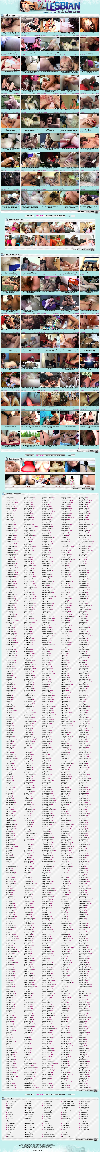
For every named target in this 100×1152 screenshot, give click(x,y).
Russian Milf (82, 528)
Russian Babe (82, 506)
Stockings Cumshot (84, 719)
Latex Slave (45, 909)
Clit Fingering (27, 723)
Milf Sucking (64, 708)
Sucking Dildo (83, 760)
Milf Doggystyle (65, 668)
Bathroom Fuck (10, 826)
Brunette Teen (27, 618)
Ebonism (27, 1131)
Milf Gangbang (65, 677)
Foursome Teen (46, 541)
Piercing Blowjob (65, 901)
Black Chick (9, 1010)
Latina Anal (45, 912)
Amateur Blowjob (10, 530)
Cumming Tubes (48, 1125)
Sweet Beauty (82, 765)
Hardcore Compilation (48, 693)
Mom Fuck (64, 734)
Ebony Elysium (29, 1134)
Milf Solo (63, 699)
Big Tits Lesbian (10, 977)
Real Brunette (64, 1013)
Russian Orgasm (83, 530)
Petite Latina (64, 896)
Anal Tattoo (9, 708)
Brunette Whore (28, 622)
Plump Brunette (65, 905)
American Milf (9, 660)
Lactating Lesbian (47, 896)
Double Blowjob (28, 927)
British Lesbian (28, 554)
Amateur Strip (9, 611)
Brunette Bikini (28, 574)
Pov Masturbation (65, 953)
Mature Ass (64, 565)
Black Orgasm (9, 1026)
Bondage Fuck (27, 532)
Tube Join (27, 233)
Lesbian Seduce (46, 1072)
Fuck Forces (42, 246)
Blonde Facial (9, 1080)
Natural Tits (64, 784)
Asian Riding (9, 774)
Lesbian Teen (64, 515)
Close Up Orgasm (28, 739)
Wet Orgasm (82, 995)
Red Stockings (64, 1030)
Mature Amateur (65, 561)
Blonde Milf (27, 502)
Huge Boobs (45, 758)
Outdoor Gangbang (66, 842)
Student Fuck (82, 739)
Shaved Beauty (83, 574)
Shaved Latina (83, 585)
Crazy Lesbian (27, 804)
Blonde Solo (27, 515)
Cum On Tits (27, 824)
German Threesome (47, 581)
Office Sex (63, 806)
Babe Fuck (8, 809)
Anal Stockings (9, 705)
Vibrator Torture (83, 958)
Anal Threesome (10, 710)
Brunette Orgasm (28, 603)
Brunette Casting (28, 578)
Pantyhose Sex (64, 868)
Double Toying (28, 936)
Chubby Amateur (28, 692)
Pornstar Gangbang (66, 929)
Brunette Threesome (29, 620)
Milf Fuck (63, 675)
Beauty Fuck (9, 877)
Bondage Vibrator (28, 535)
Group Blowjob (46, 640)
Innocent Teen (46, 789)
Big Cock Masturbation (12, 944)
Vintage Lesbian (83, 967)
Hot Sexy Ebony (48, 1109)
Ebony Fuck (27, 978)
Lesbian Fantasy (46, 995)
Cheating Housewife (29, 681)
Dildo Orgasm (27, 888)
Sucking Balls (82, 749)
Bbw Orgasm (9, 850)
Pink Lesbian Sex (85, 1105)
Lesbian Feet (45, 997)
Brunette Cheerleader (29, 579)
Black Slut (8, 1037)
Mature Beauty (65, 568)
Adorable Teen (9, 510)
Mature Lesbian (65, 613)
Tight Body (82, 912)
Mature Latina (64, 611)
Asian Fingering (10, 745)
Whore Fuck (82, 1008)
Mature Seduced (65, 631)
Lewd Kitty (65, 1131)
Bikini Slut (8, 990)
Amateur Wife (9, 625)
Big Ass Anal (9, 899)
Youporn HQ (72, 473)
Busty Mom (27, 651)
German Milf (45, 578)
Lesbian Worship (65, 530)
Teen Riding (82, 870)
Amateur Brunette (10, 532)
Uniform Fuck (83, 947)
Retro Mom (64, 1078)
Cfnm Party (27, 673)
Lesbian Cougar (46, 986)
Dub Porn (72, 233)
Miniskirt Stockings (66, 725)
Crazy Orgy (27, 806)
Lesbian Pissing (46, 1054)
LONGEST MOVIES (60, 215)
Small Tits (81, 664)
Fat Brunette (27, 1041)
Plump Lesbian (65, 907)
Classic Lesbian (28, 717)
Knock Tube (87, 486)
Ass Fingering (9, 787)
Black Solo (8, 1039)
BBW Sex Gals (47, 1120)
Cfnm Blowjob (28, 671)
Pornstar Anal (64, 920)
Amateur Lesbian (10, 578)
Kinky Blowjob (46, 876)
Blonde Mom (27, 504)
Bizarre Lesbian (10, 993)
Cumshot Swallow (28, 835)
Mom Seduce (64, 739)
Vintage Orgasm (83, 977)
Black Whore (9, 1050)
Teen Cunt (82, 809)
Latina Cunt (45, 921)
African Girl (9, 515)
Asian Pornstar (9, 769)
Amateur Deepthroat (11, 550)
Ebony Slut (27, 997)
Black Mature (9, 1019)
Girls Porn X (84, 1120)
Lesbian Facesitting (47, 993)
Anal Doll (8, 675)
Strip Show (82, 736)
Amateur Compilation (11, 541)
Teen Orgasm (82, 855)
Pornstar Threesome (66, 947)
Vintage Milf (82, 973)
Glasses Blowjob (46, 609)
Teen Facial (82, 822)
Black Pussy (9, 1034)
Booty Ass (26, 537)
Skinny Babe (82, 618)
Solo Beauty (82, 688)
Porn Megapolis (85, 1107)
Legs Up (44, 960)
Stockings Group (83, 723)
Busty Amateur (28, 629)
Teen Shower (82, 872)
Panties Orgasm (65, 859)
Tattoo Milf (82, 773)
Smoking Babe (83, 666)
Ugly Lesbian (82, 938)
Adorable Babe (9, 499)
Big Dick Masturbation (11, 956)
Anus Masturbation (10, 716)
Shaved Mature (83, 589)
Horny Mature (46, 741)
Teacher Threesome (84, 780)
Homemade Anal (46, 708)
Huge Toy (44, 778)
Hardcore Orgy (46, 701)
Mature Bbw (64, 567)
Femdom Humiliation (29, 1067)
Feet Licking (27, 1059)
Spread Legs (82, 712)
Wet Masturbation (83, 993)
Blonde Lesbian (28, 499)
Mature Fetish (64, 592)
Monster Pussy (64, 754)
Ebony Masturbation (29, 986)
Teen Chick (82, 802)
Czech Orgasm (28, 876)
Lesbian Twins (64, 522)
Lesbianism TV (66, 1118)
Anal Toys (8, 712)
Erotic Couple (27, 1008)
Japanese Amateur (47, 828)
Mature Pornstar (65, 625)
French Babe (45, 546)
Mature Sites (84, 1103)
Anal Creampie (9, 671)
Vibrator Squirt (83, 956)
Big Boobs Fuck (10, 927)
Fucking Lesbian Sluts (49, 1136)
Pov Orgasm (64, 956)
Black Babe (9, 1001)
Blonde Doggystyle (11, 1076)
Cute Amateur (27, 839)
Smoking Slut (82, 684)
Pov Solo (63, 958)
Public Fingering (65, 980)
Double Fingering (28, 931)
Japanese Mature (46, 852)
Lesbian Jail (45, 1017)
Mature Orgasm (65, 622)
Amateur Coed (9, 539)
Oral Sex (63, 822)
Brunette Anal (27, 563)
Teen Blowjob (82, 796)
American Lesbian (10, 657)
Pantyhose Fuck (65, 864)
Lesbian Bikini (46, 973)
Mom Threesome (65, 745)
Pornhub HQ (27, 246)
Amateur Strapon (10, 609)
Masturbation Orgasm (66, 559)
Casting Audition (28, 660)
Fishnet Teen (45, 522)
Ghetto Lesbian (46, 583)
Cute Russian (27, 855)
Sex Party (81, 559)
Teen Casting (82, 798)
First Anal (45, 500)
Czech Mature (27, 870)
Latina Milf (45, 934)
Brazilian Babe (28, 545)
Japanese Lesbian (46, 846)
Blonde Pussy (27, 511)
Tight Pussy (82, 916)
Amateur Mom (9, 581)
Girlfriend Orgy (46, 591)
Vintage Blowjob (83, 964)
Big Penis (8, 966)
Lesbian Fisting (46, 1002)
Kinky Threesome (47, 887)
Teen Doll (81, 819)
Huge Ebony (45, 765)
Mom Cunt (63, 730)
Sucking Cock (82, 756)
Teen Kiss (81, 848)
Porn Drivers (57, 246)
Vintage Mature (83, 971)
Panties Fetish (64, 855)
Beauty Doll (9, 876)
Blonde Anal (9, 1054)
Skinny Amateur (83, 613)
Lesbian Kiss (45, 1019)
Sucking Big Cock (84, 750)
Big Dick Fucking (10, 955)
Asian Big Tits (9, 728)
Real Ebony (64, 1021)
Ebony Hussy (47, 1103)
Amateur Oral (9, 585)
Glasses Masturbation (47, 613)
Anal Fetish (9, 681)
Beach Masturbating (11, 866)
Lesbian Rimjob (46, 1067)
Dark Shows (28, 1129)
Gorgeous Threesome (47, 624)
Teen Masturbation (84, 852)
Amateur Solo (9, 605)
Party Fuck (63, 870)
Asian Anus (9, 723)
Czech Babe (27, 861)
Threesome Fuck (83, 901)
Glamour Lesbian (46, 602)
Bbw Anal (8, 831)
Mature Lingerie (65, 614)
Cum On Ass (27, 819)
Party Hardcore (65, 874)
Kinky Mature (46, 883)
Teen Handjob (82, 842)
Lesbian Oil (45, 1043)
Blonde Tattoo (27, 519)
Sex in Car (82, 563)
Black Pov (8, 1032)
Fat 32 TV (46, 1131)
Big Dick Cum (9, 953)
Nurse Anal (64, 787)
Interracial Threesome (48, 822)
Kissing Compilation (47, 888)
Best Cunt (8, 892)
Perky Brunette (65, 881)
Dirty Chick (27, 903)
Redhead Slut (64, 1054)
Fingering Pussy (46, 499)
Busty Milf (27, 649)
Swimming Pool (83, 767)
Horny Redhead (46, 750)
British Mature (28, 556)
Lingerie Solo (64, 543)
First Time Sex (46, 513)
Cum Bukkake (27, 811)
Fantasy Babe (27, 1030)
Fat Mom (26, 1052)
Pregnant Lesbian (65, 962)
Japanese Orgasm (46, 855)
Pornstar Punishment (66, 938)
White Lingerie (83, 1002)
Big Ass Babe (9, 903)
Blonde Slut (27, 513)
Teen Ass (81, 784)
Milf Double (64, 670)
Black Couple (9, 1012)
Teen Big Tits (82, 793)
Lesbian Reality (46, 1065)
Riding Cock (64, 1083)
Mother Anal (64, 758)
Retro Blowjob (64, 1067)
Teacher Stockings (84, 778)
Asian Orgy (9, 767)
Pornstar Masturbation (66, 931)
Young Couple (83, 1069)
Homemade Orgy (46, 717)
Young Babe (82, 1056)
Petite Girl (63, 894)
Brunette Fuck (27, 592)
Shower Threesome (84, 609)
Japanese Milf (46, 853)
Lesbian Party (45, 1052)
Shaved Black (82, 576)
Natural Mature (65, 778)
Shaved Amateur (83, 567)
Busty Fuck (27, 644)
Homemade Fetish (47, 710)
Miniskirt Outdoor (65, 723)
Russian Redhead (83, 532)
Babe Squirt (9, 813)
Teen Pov (81, 866)
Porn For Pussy (84, 1122)
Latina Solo (45, 945)
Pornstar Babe (64, 921)
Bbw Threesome (10, 857)
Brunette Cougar (28, 583)
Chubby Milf (27, 705)
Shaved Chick (82, 581)
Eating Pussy (27, 958)
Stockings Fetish (83, 721)
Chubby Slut (27, 708)
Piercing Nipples (65, 903)
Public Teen (64, 986)
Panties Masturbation (66, 857)
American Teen (9, 664)
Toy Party (81, 933)
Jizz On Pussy (46, 868)
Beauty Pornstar (10, 883)
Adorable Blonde (10, 500)
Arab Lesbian (9, 717)
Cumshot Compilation (29, 833)
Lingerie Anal (64, 541)
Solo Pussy (82, 697)
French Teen (45, 552)
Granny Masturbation (47, 633)
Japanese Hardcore (47, 842)
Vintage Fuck (82, 966)
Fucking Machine (46, 556)
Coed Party (27, 756)
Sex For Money (83, 556)
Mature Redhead (65, 627)
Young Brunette (83, 1063)
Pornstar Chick (65, 925)
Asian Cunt (8, 738)
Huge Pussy (45, 773)
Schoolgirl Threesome (85, 543)
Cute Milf (26, 853)
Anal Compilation (10, 668)
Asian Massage (9, 756)
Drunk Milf (27, 947)
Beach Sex (8, 868)
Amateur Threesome (11, 620)
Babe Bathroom (10, 802)
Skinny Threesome (84, 649)
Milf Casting (64, 664)
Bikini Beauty (9, 984)
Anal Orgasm (9, 693)
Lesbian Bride (46, 977)
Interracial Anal (46, 791)
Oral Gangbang (65, 820)
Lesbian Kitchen (46, 1021)
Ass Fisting (8, 789)
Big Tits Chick (9, 971)
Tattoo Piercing (83, 774)
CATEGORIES (29, 215)
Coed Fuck (27, 752)
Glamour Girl (45, 600)
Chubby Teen (27, 710)
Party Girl (63, 872)
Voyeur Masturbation (84, 986)
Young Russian (83, 1080)
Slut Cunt (81, 660)
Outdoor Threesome (66, 852)
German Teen (45, 579)
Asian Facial (9, 741)
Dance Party (27, 879)
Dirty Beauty (27, 898)
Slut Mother (82, 662)
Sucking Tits (82, 763)
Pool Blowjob (64, 909)
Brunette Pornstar (28, 605)
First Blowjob (45, 502)
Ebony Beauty (27, 967)
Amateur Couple (10, 545)
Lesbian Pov (45, 1059)
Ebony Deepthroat (28, 975)
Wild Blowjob (82, 1028)
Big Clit (8, 929)
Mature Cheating (65, 579)
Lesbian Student (65, 508)
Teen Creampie (83, 806)
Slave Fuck (82, 651)
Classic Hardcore (28, 716)
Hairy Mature (45, 675)
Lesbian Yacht (64, 532)
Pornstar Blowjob (65, 923)
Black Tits (8, 1047)
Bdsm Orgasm (9, 863)
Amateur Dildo (9, 552)
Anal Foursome (10, 684)
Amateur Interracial (11, 574)
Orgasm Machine (65, 826)
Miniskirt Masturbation (67, 721)
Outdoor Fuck (64, 841)
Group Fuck (45, 642)
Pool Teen (63, 918)
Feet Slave (26, 1061)
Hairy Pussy (45, 679)
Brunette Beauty (28, 570)
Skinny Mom (82, 640)
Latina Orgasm (46, 938)
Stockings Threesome (84, 727)
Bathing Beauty (10, 820)
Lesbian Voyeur (65, 526)
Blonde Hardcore (28, 497)
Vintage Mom (82, 975)
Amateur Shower (10, 602)
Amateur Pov (9, 592)
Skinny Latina (82, 631)
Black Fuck (8, 1015)
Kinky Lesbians (46, 881)
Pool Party (63, 912)
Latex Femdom (46, 901)
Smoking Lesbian (83, 679)
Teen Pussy (82, 868)
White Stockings (83, 1004)
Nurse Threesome (65, 791)
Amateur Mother (10, 583)
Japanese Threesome (47, 861)
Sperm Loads (82, 710)
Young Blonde (83, 1061)
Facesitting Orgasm (29, 1023)
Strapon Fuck (82, 730)
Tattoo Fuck (82, 769)
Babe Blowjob (9, 804)
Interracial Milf (46, 811)
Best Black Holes (29, 1123)
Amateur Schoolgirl (11, 600)
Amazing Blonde (10, 635)
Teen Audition (83, 785)
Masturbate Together (66, 557)
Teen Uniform (82, 894)
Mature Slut (64, 633)
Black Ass (8, 999)
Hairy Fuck (45, 664)
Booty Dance (27, 539)
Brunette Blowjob (28, 576)
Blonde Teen (27, 521)
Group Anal (45, 638)
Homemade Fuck (46, 712)
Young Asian (82, 1054)
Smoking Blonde (83, 670)
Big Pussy (8, 967)
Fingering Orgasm (47, 497)
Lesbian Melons (46, 1030)
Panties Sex (64, 861)
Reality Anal (64, 1024)
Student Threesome (84, 745)
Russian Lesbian (83, 522)
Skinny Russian (83, 644)
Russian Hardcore (83, 521)
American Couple (10, 655)
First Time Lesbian (47, 511)
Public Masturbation (66, 982)
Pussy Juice (64, 995)
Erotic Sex (26, 1012)
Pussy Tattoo (64, 1006)
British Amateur (28, 550)
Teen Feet (81, 826)
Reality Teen (64, 1028)
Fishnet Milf (45, 519)
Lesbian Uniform (65, 524)
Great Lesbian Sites (67, 1110)
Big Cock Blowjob (10, 936)
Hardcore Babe (46, 690)
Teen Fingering (83, 830)
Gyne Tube (72, 486)
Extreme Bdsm (28, 1019)
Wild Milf (81, 1035)
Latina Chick (45, 920)
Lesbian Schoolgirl (47, 1069)
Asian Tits (8, 784)
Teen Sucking (82, 885)
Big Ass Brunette (10, 909)
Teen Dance (82, 811)
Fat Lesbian (27, 1047)
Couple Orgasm (28, 791)
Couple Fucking (28, 787)
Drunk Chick (27, 944)
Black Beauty (9, 1004)
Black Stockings (10, 1041)
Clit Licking (27, 725)
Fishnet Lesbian (46, 517)
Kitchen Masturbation (48, 890)
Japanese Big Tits (46, 835)
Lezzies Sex (65, 1133)
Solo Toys (81, 703)
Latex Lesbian (46, 903)
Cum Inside (27, 817)
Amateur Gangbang (11, 567)
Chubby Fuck (27, 697)
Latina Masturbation (47, 933)
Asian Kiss (8, 752)
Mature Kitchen (65, 609)
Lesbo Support (66, 1127)
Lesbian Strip (64, 506)
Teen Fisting (82, 833)
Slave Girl (81, 653)
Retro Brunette (64, 1069)
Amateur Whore (10, 624)
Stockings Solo (83, 725)
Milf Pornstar (64, 692)
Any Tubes (42, 486)
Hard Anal (45, 684)
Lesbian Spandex (46, 1087)
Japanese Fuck (46, 841)
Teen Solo (81, 876)
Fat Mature (27, 1048)
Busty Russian (27, 655)
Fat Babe (26, 1037)
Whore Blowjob (83, 1006)
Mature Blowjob (65, 576)
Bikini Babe (9, 982)
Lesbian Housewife (47, 1013)
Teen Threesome (83, 888)
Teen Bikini (82, 795)
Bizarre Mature (9, 995)
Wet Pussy (82, 999)
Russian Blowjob (83, 511)
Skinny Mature (83, 636)
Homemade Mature (47, 716)
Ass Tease (8, 795)
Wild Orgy (82, 1039)
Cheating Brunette (28, 677)
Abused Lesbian (10, 497)
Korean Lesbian (46, 894)
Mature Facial (64, 589)
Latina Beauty (46, 916)
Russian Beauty (83, 508)
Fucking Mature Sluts (67, 1101)
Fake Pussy (27, 1028)
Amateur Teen (9, 618)
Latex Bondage (46, 899)
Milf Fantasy (64, 671)
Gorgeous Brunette (47, 618)
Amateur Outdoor (10, 591)
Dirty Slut (26, 914)
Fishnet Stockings (47, 521)
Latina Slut (45, 944)
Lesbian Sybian (65, 510)
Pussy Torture (64, 1010)
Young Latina (82, 1074)
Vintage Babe (82, 962)
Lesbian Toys (64, 521)
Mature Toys (64, 649)
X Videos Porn (84, 1123)
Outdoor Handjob (65, 844)
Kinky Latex (45, 879)
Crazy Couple (27, 798)
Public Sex (63, 984)
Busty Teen (27, 657)
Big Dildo (8, 958)
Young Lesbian (83, 1076)
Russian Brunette (83, 513)
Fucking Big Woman (49, 1134)
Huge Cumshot (46, 762)
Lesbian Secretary (47, 1070)
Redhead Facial (65, 1041)
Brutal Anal (27, 624)
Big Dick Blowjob (10, 949)
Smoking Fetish (83, 675)
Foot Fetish (45, 532)
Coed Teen (26, 758)
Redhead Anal (64, 1032)
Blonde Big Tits (10, 1063)
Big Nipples (9, 964)
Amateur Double (10, 557)
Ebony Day (28, 1133)
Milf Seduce (64, 697)
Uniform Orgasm (83, 951)
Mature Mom (64, 618)
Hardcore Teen (46, 705)
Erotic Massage (28, 1010)
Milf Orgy (63, 688)
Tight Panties (82, 914)
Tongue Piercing (83, 927)
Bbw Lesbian (9, 842)
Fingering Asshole (28, 1085)
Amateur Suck (9, 613)
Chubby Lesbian (28, 701)
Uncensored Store (12, 473)
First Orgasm (45, 506)
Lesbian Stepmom (65, 500)
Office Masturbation (66, 802)
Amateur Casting (10, 534)
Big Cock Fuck (9, 942)
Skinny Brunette (83, 627)
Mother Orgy (64, 767)
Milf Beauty (64, 659)
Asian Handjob (9, 749)
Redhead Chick (65, 1039)
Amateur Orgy (9, 589)
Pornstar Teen (64, 945)
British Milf (27, 557)
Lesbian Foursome (47, 1006)
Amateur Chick (9, 537)
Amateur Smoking (10, 603)
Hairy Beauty (45, 657)
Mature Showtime (85, 1101)
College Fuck (27, 762)
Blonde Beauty (9, 1061)
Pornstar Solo (64, 944)
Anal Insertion (9, 690)
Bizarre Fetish (9, 991)
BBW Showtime (48, 1122)
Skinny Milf (82, 638)
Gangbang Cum (46, 561)
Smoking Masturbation (85, 681)
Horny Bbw (45, 725)
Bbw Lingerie (9, 844)
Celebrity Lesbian (28, 668)
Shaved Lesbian (83, 587)
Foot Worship (45, 534)
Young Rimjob (83, 1078)
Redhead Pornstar (65, 1052)
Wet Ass (81, 988)
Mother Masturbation (66, 763)
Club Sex (26, 749)
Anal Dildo (8, 673)
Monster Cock (64, 749)
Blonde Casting (10, 1069)
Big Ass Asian (9, 901)
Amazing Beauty (10, 633)
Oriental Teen (64, 833)
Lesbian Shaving (46, 1074)
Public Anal (64, 978)
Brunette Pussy (28, 609)
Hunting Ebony (48, 1112)
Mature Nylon (64, 620)
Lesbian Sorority (46, 1085)
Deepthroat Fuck (28, 885)
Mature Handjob (65, 602)
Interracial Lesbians (47, 809)
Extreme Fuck (27, 1021)
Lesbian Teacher (65, 513)
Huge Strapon (45, 774)
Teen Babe (82, 787)
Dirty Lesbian (27, 907)
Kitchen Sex (45, 892)
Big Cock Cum (9, 940)
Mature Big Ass (65, 570)
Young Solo (82, 1083)
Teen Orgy (82, 857)
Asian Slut (8, 776)
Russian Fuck (82, 519)
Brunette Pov (27, 607)
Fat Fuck (26, 1045)
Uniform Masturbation (85, 949)
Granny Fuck (45, 627)
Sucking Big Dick (83, 752)
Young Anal (82, 1052)
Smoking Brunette (84, 671)
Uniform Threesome (84, 953)
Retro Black (64, 1063)
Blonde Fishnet (9, 1081)
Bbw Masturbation (10, 846)
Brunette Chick (28, 581)
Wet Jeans (81, 991)
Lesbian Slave (46, 1080)
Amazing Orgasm (10, 646)
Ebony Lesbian (28, 984)
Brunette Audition (28, 565)
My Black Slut (47, 1114)
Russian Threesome (84, 535)
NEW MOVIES (49, 215)
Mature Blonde (65, 574)
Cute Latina (27, 850)
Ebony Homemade (29, 980)
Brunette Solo (27, 613)
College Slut (27, 771)
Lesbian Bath (45, 967)
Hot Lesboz (65, 1114)
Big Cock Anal (9, 934)
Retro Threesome (65, 1081)
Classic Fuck (27, 714)
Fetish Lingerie (28, 1081)
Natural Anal (64, 773)
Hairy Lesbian (46, 671)
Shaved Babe (82, 572)
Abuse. (51, 1147)
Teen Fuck (82, 835)
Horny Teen (45, 752)
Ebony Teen (27, 1001)
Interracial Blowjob (47, 796)
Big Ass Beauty (10, 905)
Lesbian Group (46, 1010)
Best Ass (8, 888)
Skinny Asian (82, 616)
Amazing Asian (10, 629)
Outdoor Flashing (65, 839)
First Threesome (46, 508)
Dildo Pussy (27, 890)
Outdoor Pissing (65, 850)
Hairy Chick (45, 662)
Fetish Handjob (28, 1080)
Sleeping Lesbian (83, 657)
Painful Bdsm (64, 853)
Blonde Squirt (27, 517)
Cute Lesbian (27, 852)
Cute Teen (26, 857)
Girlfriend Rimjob (47, 592)
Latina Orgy (45, 940)
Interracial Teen (46, 820)
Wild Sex (81, 1043)
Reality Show (64, 1026)
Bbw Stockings (9, 853)
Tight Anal (82, 907)
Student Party (82, 741)
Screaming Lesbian (84, 545)
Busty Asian (27, 633)
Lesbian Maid (45, 1024)
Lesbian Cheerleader (47, 978)
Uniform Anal (82, 940)
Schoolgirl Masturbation (85, 541)
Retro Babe (64, 1061)
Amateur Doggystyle (11, 554)
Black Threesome (10, 1045)
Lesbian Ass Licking (47, 964)
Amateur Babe (9, 524)
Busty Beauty (27, 636)
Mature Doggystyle (66, 587)
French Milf (45, 550)
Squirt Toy (82, 716)
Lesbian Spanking (65, 497)
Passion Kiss (64, 876)
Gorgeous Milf (46, 622)
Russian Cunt (82, 517)
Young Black (82, 1059)
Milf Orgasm (64, 686)
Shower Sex (82, 607)
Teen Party (82, 863)
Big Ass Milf (9, 918)
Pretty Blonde (64, 966)
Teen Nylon (82, 853)
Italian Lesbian (46, 824)
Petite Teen (64, 899)
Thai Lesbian (82, 896)
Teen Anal (81, 782)
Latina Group (45, 927)
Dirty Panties (27, 912)
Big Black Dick (10, 925)
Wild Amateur (82, 1019)
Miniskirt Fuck (65, 719)
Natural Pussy (64, 780)
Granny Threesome (47, 636)
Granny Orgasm (46, 635)
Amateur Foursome (11, 563)
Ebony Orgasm (28, 993)
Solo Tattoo (82, 699)
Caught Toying (28, 666)
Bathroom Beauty (10, 824)
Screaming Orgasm (84, 546)
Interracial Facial (46, 804)
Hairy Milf (45, 677)
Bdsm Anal (8, 859)
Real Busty (64, 1015)
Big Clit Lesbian (10, 933)
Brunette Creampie (29, 585)
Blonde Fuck (9, 1083)
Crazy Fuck (27, 802)
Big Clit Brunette (10, 931)
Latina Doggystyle (47, 923)
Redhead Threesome (66, 1058)
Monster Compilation (66, 750)
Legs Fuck (45, 958)
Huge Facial (45, 767)
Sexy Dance (82, 565)
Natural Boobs (64, 774)
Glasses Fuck (45, 611)
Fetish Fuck (27, 1078)
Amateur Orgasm (10, 587)
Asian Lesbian (9, 754)
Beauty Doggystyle (10, 874)
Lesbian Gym (45, 1012)
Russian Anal (82, 504)
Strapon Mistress (83, 732)
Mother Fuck (64, 762)
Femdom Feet (27, 1065)
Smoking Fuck (83, 677)
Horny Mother (46, 747)
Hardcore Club (46, 692)
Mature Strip (64, 640)
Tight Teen (82, 918)
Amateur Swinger (10, 614)
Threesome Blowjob (84, 898)
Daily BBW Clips (48, 1127)
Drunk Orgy (27, 949)
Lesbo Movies (65, 1125)
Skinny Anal (82, 614)
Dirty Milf (26, 909)
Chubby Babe (27, 693)
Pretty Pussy (64, 975)
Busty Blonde (27, 638)
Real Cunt (63, 1019)
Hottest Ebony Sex (48, 1110)
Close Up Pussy (28, 741)
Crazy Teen (27, 807)
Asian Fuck (8, 747)
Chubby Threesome (29, 712)
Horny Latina (45, 739)
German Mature (46, 576)
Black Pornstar (9, 1030)
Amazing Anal (9, 627)
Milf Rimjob (64, 695)
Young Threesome (84, 1087)
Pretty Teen (64, 977)
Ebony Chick (27, 973)
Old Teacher (64, 813)
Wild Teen (82, 1047)
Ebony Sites (47, 1107)
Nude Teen (63, 785)
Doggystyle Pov (28, 923)
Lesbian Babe (45, 966)
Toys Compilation (83, 934)
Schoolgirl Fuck (83, 539)
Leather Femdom (46, 953)
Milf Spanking (64, 701)
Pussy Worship (64, 1012)
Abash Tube (87, 473)
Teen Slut (81, 874)
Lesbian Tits (64, 519)
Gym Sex (44, 648)
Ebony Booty (27, 971)
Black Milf (8, 1021)
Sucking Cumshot (83, 758)
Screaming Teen (83, 548)
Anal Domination (10, 677)
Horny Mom (45, 745)
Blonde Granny (9, 1087)
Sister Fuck (82, 611)
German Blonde (46, 568)
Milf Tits (63, 714)
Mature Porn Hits (66, 1136)
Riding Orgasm (83, 499)
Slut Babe (81, 659)
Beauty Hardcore (10, 879)
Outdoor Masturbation (66, 846)
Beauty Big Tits (10, 872)
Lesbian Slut (45, 1081)
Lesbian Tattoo (64, 511)
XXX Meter (84, 1118)
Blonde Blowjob (10, 1067)
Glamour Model (46, 605)
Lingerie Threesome (66, 546)
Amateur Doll (9, 556)
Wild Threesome (83, 1048)
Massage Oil (64, 552)
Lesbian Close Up (47, 980)
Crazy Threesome (28, 809)
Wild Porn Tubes (42, 473)
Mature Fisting (64, 594)
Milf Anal (63, 655)
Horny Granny (46, 738)
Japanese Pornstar (47, 857)
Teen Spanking (83, 877)
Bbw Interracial (10, 839)
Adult (12, 486)
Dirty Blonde (27, 899)
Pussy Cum (64, 988)
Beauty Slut (9, 885)
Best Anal (8, 887)
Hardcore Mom (46, 697)
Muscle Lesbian (65, 771)
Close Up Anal (28, 732)
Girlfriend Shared (46, 594)
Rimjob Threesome (84, 500)
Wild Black (82, 1026)
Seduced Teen (82, 552)
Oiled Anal (63, 807)
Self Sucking (82, 554)
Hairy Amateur (46, 649)
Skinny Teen (82, 648)
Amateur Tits (9, 622)
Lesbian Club (45, 982)
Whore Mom (82, 1012)
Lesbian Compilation (47, 984)
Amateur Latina (10, 576)
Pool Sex (63, 914)
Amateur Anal (9, 521)
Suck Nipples (82, 747)
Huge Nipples (45, 771)
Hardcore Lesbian (47, 695)
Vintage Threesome (84, 984)
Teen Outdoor (82, 859)
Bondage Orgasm (28, 534)
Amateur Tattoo (10, 616)
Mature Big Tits (65, 572)
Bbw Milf (8, 848)
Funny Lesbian (46, 557)
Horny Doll (45, 734)
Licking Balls (64, 539)
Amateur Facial (10, 559)
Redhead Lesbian (65, 1045)
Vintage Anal (82, 960)
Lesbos (64, 1129)
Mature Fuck (64, 596)
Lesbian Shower (46, 1076)
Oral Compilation (65, 815)
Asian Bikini (9, 730)
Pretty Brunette (65, 967)
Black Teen (8, 1043)
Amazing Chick (10, 638)
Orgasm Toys (64, 828)
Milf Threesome (65, 712)
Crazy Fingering (28, 800)
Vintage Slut (82, 980)
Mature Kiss (64, 607)
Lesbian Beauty (46, 971)
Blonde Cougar (9, 1074)
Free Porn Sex (84, 1125)
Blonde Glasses (10, 1085)
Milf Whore (64, 717)
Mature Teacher (65, 646)
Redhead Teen (64, 1056)
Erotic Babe (27, 1006)
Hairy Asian (45, 653)
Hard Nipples (45, 688)
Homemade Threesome (48, 721)
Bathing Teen (9, 822)
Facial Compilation (29, 1024)
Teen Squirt (82, 879)
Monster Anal (64, 747)
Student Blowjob (83, 738)
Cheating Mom (28, 684)
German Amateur (46, 563)
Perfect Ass (64, 877)
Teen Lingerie (82, 850)
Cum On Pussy (28, 822)
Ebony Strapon (28, 999)
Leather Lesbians (46, 955)
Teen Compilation (83, 804)
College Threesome (29, 774)
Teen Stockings (83, 881)
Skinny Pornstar (83, 642)
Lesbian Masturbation (48, 1028)
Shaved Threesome (84, 602)
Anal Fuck (8, 686)
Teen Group (82, 841)
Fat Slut (26, 1054)
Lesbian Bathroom (47, 969)
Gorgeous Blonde (46, 616)
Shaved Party (82, 592)
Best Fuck (8, 894)
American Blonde (10, 651)
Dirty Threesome (28, 918)
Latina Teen (45, 949)
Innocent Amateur (47, 780)
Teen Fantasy (82, 824)
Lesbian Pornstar (46, 1058)
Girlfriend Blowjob (47, 589)
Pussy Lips (63, 999)
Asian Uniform (9, 785)
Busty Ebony (27, 642)
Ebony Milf (27, 990)
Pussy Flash (64, 991)
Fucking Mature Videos (68, 1103)
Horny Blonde (46, 727)
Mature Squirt (64, 636)
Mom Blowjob (64, 728)
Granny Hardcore (46, 629)
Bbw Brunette (9, 835)
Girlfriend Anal (46, 587)
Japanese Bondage (47, 839)
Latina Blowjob (46, 918)
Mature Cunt (64, 583)
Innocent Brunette (47, 784)
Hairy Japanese (46, 668)
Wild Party (82, 1041)
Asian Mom (9, 763)
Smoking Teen (83, 686)
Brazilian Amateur (28, 543)
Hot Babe (44, 754)
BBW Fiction (47, 1118)
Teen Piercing (82, 864)
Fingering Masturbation (30, 1087)
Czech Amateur (28, 859)
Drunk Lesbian (28, 945)
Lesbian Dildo (46, 988)
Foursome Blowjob (47, 537)
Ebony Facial (27, 977)
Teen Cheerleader (83, 800)
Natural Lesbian (65, 776)
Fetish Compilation (29, 1076)
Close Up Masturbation (30, 738)
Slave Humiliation (84, 655)
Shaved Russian (83, 596)
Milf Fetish (64, 673)
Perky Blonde (64, 879)
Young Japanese (83, 1072)
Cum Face (26, 815)
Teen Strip (82, 883)
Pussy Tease (64, 1008)
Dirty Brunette (27, 901)
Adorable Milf (9, 506)
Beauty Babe (9, 870)
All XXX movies (12, 233)
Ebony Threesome (28, 1002)
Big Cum (8, 945)
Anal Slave (8, 703)
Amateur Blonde (10, 528)
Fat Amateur (27, 1034)
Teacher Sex (82, 776)
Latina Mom (45, 936)
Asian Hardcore (10, 750)
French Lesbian (46, 548)
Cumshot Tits (27, 837)
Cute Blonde (27, 842)
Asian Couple (9, 736)
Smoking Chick (83, 673)
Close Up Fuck (28, 734)
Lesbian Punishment (47, 1061)
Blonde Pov (27, 510)
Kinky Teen (45, 885)
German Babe (45, 567)
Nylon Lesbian (64, 798)
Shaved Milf (82, 591)
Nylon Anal (64, 795)
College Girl (27, 763)
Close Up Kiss (27, 736)
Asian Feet (8, 743)
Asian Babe (9, 725)
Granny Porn (65, 1109)
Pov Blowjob (64, 949)
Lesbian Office (46, 1041)
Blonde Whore (27, 524)
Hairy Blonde (45, 659)
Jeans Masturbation (47, 866)
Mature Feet (64, 591)
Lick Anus (63, 535)
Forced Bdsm (45, 535)
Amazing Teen (9, 648)
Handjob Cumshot (47, 682)
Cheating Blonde (28, 675)
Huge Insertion (46, 769)
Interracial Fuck (46, 806)
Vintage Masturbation (84, 969)
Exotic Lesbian (28, 1015)
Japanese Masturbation (48, 850)
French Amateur (46, 543)
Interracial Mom (46, 813)
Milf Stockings (65, 705)
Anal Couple (9, 670)
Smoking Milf (82, 682)
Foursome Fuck (46, 539)
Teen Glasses (82, 839)
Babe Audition (9, 800)
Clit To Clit (27, 730)
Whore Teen (82, 1015)
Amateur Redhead (10, 594)
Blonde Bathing (10, 1059)
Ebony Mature (27, 988)
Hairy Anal (45, 651)
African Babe (9, 513)
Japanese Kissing (46, 844)
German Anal (45, 565)
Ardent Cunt (42, 233)
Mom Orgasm (64, 738)
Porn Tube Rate (29, 1109)
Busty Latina (27, 646)
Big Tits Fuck (9, 975)
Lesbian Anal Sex (46, 962)
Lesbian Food (45, 1004)
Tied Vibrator (82, 905)
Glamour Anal (46, 598)
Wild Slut (81, 1045)
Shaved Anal (82, 568)
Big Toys (8, 980)
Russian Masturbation (84, 524)
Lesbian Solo (45, 1083)
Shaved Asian (82, 570)
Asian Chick (9, 734)
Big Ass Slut (9, 921)
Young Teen (82, 1085)
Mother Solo (64, 769)
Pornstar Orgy (64, 934)
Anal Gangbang (10, 688)
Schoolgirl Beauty (84, 537)
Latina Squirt (45, 947)
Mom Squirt (64, 743)
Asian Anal (8, 721)
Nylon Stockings (65, 800)
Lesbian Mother (46, 1037)
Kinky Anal (45, 874)
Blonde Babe (9, 1058)
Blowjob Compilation (29, 526)
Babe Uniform (9, 815)
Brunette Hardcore (29, 596)
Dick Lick (26, 887)
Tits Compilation (83, 920)
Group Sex (45, 646)
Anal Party (8, 699)
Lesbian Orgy (45, 1047)
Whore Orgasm (83, 1013)
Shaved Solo (82, 598)
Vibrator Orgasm (83, 955)
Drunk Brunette (28, 942)
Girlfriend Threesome (48, 596)
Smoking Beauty (83, 668)
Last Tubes (12, 246)
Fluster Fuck (87, 233)
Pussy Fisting (64, 990)
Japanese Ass (45, 831)
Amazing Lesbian (10, 642)
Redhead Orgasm (65, 1050)
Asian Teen (8, 782)
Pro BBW (83, 1109)
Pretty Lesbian (64, 973)
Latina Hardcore (46, 929)
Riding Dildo (64, 1087)
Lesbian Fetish (46, 999)
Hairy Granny (45, 666)
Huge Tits (44, 776)
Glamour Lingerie (47, 603)
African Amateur (10, 511)
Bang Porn (57, 233)
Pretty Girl (63, 971)
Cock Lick (26, 750)
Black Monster (9, 1024)
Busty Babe (27, 635)
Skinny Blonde (83, 624)
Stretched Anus (83, 734)
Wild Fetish (82, 1030)
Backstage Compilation (12, 817)
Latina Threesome (47, 951)
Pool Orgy (63, 910)
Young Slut (82, 1081)
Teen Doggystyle (83, 817)
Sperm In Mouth (83, 706)
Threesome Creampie (84, 899)
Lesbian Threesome (66, 517)
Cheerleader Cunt (28, 690)
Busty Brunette (28, 640)
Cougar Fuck (27, 778)
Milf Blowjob (64, 662)
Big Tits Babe (9, 969)
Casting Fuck (27, 662)
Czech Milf (27, 872)
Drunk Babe (27, 938)
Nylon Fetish (64, 796)
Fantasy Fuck (27, 1032)
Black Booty (9, 1008)
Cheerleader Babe (28, 688)
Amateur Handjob (10, 570)
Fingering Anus (28, 1083)
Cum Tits (26, 831)
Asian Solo (8, 778)
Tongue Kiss (82, 925)
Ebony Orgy (27, 995)
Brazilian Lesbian (28, 546)
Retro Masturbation (66, 1074)
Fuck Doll (45, 554)
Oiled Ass (63, 809)
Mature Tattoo (64, 644)
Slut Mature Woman (86, 1110)
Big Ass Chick (9, 910)
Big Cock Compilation (11, 938)
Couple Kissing (28, 789)
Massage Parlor (65, 556)
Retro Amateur (64, 1059)
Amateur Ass (9, 522)
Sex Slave (81, 561)
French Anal (45, 545)
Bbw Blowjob (9, 833)
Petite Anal (64, 887)
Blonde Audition (10, 1056)
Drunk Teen (27, 955)
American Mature (10, 659)
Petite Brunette (65, 892)
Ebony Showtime (48, 1105)
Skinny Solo (82, 646)
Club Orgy (26, 745)
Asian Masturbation (11, 758)
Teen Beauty (82, 791)
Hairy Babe (45, 655)
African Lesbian (10, 517)
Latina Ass (45, 914)
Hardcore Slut (46, 703)
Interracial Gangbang (47, 807)
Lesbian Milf (45, 1032)
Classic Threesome (29, 721)
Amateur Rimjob (10, 598)
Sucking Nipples (83, 762)
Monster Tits (64, 756)
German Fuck (45, 572)
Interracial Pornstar (47, 819)
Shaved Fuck (82, 583)
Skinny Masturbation (84, 635)
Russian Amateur (83, 502)
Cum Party (27, 828)
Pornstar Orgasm (65, 933)
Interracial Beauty (47, 795)
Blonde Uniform (28, 522)
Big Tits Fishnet (10, 973)
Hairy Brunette (46, 660)
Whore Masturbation (84, 1010)
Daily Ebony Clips (30, 1127)
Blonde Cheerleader (11, 1070)
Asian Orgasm (9, 765)
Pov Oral (63, 955)
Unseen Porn (27, 473)
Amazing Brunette (10, 636)
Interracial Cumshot (47, 798)
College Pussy (27, 769)
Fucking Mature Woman (68, 1105)
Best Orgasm (9, 898)
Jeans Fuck (45, 864)
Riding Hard (82, 497)
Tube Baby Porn (29, 1120)
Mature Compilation (66, 581)
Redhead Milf (64, 1048)
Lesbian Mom (46, 1034)
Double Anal (27, 925)
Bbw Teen (8, 855)
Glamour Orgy (46, 607)
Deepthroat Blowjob (29, 883)
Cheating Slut (27, 686)
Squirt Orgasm (83, 714)
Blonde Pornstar (28, 508)
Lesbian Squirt (64, 499)
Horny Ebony (45, 736)
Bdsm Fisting (9, 861)
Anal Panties (9, 697)
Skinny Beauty (83, 620)
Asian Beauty (9, 727)
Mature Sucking (65, 642)
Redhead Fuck (64, 1043)
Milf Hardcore (64, 681)
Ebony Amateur (28, 960)
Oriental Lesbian (65, 831)
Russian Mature (83, 526)
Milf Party (63, 690)
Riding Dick (64, 1085)
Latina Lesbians (46, 931)
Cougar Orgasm (28, 780)
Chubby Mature (28, 703)
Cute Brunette (27, 844)
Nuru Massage (64, 793)
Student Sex (82, 743)
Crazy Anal (27, 796)
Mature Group (64, 600)
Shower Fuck (82, 603)
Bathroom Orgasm (10, 828)
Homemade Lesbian (47, 714)
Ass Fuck (8, 791)
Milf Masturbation (65, 684)
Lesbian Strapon (65, 504)
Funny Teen (45, 559)
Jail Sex (44, 826)
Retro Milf (63, 1076)
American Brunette (10, 653)
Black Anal (8, 997)
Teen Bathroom (83, 789)
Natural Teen (64, 782)
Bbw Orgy (8, 852)
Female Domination (29, 1063)
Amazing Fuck (9, 640)
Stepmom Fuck (83, 717)
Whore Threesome (84, 1017)
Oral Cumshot (64, 819)
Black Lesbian (9, 1017)
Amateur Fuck (9, 565)
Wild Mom (82, 1037)
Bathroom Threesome (11, 830)
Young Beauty (83, 1058)
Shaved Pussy (82, 594)
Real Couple (64, 1017)
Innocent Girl (45, 785)
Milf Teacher (64, 710)
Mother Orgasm (65, 765)
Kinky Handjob (46, 877)
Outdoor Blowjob (65, 837)
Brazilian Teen (27, 548)
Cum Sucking (27, 830)
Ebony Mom (27, 991)
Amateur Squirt (10, 607)
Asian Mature (9, 760)
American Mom (10, 662)
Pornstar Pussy (64, 940)
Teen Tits (81, 890)
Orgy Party (63, 830)
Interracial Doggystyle (48, 802)
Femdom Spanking (29, 1072)
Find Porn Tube (85, 1127)
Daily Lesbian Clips (49, 1129)
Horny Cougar (46, 732)
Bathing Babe (9, 819)
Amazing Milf (9, 644)
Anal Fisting (9, 682)
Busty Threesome (28, 659)
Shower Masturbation (84, 605)
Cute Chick (27, 846)
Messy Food (64, 653)
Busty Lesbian (27, 648)
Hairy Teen (45, 681)
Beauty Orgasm (10, 881)
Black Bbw (8, 1002)
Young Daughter (83, 1070)
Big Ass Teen (9, 923)
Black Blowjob (9, 1006)
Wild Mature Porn (85, 1116)
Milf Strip (63, 706)
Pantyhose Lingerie (66, 866)
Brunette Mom (28, 602)
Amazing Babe (9, 631)
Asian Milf (8, 762)
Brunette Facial (28, 591)
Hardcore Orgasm (47, 699)
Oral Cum (63, 817)
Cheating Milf (27, 682)
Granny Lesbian (46, 631)
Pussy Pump (64, 1002)
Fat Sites (46, 1133)
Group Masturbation (47, 644)
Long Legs (63, 548)
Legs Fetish (45, 956)
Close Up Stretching (29, 743)
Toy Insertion (82, 931)
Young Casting (83, 1065)
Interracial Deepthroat (48, 800)
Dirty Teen (26, 916)
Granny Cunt (45, 625)
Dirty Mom (27, 910)
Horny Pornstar (46, 749)
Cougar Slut (27, 782)
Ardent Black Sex (29, 1122)
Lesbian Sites (65, 1122)
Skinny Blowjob (83, 625)
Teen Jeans (82, 846)
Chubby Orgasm (28, 706)
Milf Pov (63, 693)
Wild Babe (82, 1021)
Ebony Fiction (29, 1136)
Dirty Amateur (27, 894)
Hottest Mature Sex (67, 1116)
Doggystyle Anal (28, 920)
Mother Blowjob (65, 760)
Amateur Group (10, 568)
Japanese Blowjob (47, 837)
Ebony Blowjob (28, 969)
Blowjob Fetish (28, 528)
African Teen (9, 519)
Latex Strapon (46, 910)
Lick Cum (63, 537)
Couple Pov (27, 793)
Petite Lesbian (64, 898)
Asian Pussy (9, 773)
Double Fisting (28, 933)
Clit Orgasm (27, 727)
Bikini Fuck (9, 988)
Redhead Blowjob (65, 1037)
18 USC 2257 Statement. (44, 1147)
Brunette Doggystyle (29, 587)
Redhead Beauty (65, 1035)
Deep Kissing (27, 881)
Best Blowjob (9, 890)
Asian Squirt (9, 780)
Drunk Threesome (28, 956)
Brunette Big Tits (28, 572)
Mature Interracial (65, 605)
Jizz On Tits (45, 870)
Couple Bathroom (28, 785)
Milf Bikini (64, 660)
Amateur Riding (10, 596)
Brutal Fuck (27, 627)
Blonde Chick (9, 1072)
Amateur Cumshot (10, 546)
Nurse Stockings (65, 789)
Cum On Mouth (28, 820)
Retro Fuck (64, 1070)
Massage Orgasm (65, 554)
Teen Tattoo (82, 887)
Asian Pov (8, 771)
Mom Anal (63, 727)
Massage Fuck (64, 550)
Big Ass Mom (9, 920)
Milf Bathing (64, 657)
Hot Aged (64, 1112)
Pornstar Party (64, 936)
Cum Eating (27, 813)
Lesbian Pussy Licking (48, 1063)
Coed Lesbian (27, 754)
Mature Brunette (65, 578)
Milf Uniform (64, 716)
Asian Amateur (9, 719)
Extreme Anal (27, 1017)
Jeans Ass (44, 863)
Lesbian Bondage (46, 975)
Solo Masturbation (84, 693)
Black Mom (9, 1023)
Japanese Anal (46, 830)
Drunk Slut (27, 953)
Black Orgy (9, 1028)
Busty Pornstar (28, 653)
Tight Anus (82, 909)
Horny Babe (45, 723)
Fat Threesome (28, 1058)
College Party (27, 767)
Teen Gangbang (83, 837)
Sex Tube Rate (29, 1114)
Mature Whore (64, 651)
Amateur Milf (9, 579)
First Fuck (45, 504)
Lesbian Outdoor (46, 1048)
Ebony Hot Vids (48, 1101)
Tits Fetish (82, 921)
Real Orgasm (64, 1023)
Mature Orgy (64, 624)
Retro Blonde (64, 1065)
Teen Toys (81, 892)
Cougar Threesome (29, 784)
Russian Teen (82, 534)
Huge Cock (45, 760)
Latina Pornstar (46, 942)
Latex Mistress (46, 907)
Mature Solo (64, 635)
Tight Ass (81, 910)
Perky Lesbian (64, 883)
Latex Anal (45, 898)
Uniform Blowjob (83, 942)
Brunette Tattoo (28, 616)
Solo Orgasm (82, 695)
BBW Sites (46, 1123)
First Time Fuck (46, 510)
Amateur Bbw (9, 526)
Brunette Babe (27, 567)
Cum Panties (27, 826)
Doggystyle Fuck (28, 921)
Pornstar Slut (64, 942)
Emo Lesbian (27, 1004)
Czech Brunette (28, 864)
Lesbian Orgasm (46, 1045)
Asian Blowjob (9, 732)
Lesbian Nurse (46, 1039)
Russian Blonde (83, 510)
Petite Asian (64, 888)
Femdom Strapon (28, 1074)
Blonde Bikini (9, 1065)
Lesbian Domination (47, 991)
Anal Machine (9, 692)
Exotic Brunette (28, 1013)
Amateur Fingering (10, 561)
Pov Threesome (65, 960)
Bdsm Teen (8, 864)
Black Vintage (9, 1048)
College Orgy (27, 765)
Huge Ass (44, 756)
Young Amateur (83, 1050)
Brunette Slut (27, 611)
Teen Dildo (82, 815)
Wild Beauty (82, 1024)
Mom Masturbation (66, 736)
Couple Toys (27, 795)
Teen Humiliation (83, 844)
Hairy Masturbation (47, 673)
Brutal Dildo (27, 625)
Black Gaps (28, 1125)
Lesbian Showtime (67, 1120)
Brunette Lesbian (28, 598)
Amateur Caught (10, 535)
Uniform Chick (83, 945)
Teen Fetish (82, 828)
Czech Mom (27, 874)
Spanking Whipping (84, 705)
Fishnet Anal (45, 515)
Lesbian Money (46, 1035)
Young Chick (82, 1067)
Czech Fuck (27, 866)
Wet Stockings (83, 1001)
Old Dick (63, 811)
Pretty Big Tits (64, 964)
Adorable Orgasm (10, 508)
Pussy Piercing (64, 1001)
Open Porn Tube (85, 1129)
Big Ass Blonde (10, 907)
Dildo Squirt (27, 892)
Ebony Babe (27, 964)
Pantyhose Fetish (65, 863)
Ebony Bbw (27, 966)
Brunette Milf (27, 600)
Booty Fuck (27, 541)
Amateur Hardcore (10, 572)
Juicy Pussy (45, 872)
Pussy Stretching (65, 1004)
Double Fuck (27, 934)
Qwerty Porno (72, 246)
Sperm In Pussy (83, 708)
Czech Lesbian (28, 868)
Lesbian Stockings (65, 502)
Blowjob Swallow (28, 530)
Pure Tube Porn (29, 1110)
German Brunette (46, 570)
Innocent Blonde (46, 782)
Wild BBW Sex (85, 1114)
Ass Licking (9, 793)
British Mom (27, 559)
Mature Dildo (64, 585)
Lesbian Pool (45, 1056)
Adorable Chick (10, 504)
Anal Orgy (8, 695)
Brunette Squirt (28, 614)
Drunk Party (27, 951)
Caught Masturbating (29, 664)
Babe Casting (9, 806)
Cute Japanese (27, 848)
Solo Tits (81, 701)
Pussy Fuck (64, 993)
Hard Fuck (45, 686)
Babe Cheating (9, 807)
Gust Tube (57, 486)
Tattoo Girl (82, 771)
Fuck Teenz (65, 1107)
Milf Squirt (64, 703)
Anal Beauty (9, 666)
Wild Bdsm (82, 1023)
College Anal (27, 760)
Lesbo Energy (65, 1123)
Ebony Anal (27, 962)
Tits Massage (82, 923)
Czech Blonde (27, 863)
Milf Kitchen (64, 682)
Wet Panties (82, 997)
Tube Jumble (87, 246)
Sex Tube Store (29, 1116)
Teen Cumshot (83, 807)
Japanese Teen (46, 859)
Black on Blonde (10, 1052)
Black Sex (8, 1035)
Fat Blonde (27, 1039)
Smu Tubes (28, 1118)
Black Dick (8, 1013)
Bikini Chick (9, 986)
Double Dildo (27, 929)
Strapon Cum (82, 728)
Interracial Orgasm (47, 815)
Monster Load (64, 752)
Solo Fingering (83, 692)
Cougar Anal (27, 776)
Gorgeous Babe (46, 614)
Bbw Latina (9, 841)
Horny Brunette (46, 728)
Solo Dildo (82, 690)
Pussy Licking (64, 997)
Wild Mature (82, 1034)
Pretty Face (64, 969)
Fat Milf (26, 1050)
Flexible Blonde (46, 526)
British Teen (27, 561)
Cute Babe (26, 841)
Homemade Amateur (47, 706)
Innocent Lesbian (46, 787)
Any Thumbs (27, 486)
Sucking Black (83, 754)
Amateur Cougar (10, 543)
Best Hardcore (9, 896)
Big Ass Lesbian (10, 916)
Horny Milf (45, 743)
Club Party (27, 747)
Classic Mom (27, 719)
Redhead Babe (64, 1034)
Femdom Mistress (28, 1069)
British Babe (27, 552)
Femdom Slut (27, 1070)
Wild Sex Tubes (57, 473)
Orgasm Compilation (66, 824)
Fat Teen (26, 1056)
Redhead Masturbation (66, 1047)
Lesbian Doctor (46, 990)
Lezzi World (65, 1134)
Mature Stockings (65, 638)
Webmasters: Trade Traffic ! (38, 1150)
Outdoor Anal (64, 835)
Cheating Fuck (28, 679)
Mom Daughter (65, 732)
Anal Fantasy (9, 679)
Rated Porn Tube (29, 1112)
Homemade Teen (46, 719)
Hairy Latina (45, 670)
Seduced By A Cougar (85, 550)
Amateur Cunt (9, 548)
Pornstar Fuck (64, 927)
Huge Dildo (45, 763)
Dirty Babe (27, 896)
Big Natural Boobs (10, 962)
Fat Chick (26, 1043)
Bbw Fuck (8, 837)
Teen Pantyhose (83, 861)
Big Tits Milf (9, 978)
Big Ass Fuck (9, 914)
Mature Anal (64, 563)
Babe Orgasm (9, 811)
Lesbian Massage (46, 1026)
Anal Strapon (9, 706)
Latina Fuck (45, 925)
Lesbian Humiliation (47, 1015)
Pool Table (63, 916)
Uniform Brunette (83, 944)
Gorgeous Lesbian (47, 620)
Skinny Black (82, 622)
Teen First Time (83, 831)
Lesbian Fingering (47, 1001)
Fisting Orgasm (46, 524)
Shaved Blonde (83, 578)
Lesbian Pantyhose (47, 1050)
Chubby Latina (28, 699)
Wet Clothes (82, 990)
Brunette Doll (27, 589)
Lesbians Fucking (65, 534)
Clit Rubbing (27, 728)
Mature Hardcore (65, 603)
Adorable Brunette (10, 502)
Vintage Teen (82, 982)
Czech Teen (27, 877)
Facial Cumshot (28, 1026)
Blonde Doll (9, 1078)
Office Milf (64, 804)
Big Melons (9, 960)
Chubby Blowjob (28, 695)
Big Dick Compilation (11, 951)
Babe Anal (8, 798)
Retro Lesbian (64, 1072)
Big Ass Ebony (9, 912)
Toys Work (82, 936)
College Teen (27, 773)
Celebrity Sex (27, 670)
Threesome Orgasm (84, 903)
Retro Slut (63, 1080)
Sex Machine (82, 557)
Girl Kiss (44, 585)
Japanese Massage (47, 848)
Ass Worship (9, 796)
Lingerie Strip (64, 545)
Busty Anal (27, 631)
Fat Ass (26, 1035)
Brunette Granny (28, 594)
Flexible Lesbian (46, 528)
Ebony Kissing (28, 982)
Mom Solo (63, 741)
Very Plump (84, 1112)
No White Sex (47, 1116)
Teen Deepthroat (83, 813)
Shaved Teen (82, 600)
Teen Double (82, 820)
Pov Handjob (64, 951)
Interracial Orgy (46, 817)
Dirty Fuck (27, 905)
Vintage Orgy (82, 978)
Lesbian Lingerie (46, 1023)
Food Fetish (45, 530)
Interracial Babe (46, 793)
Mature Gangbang (65, 598)
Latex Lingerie (46, 905)
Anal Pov (8, 701)
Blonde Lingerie (28, 500)
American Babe (10, 649)
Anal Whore (9, 714)
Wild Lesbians (83, 1032)
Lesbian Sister (46, 1078)
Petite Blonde (64, 890)
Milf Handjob (64, 679)
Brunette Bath (27, 568)
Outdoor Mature (65, 848)
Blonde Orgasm (28, 506)
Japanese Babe (46, 833)
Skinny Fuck (82, 629)
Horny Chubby (46, 730)
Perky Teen (64, 885)
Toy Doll (81, 929)
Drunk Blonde (27, 940)
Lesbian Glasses (46, 1008)
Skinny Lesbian (83, 633)
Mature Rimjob (65, 629)
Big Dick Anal (9, 947)
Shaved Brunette (83, 579)
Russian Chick (83, 515)
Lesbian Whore (65, 528)
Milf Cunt (63, 666)
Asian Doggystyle (10, 739)
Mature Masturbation (66, 616)
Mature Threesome (66, 648)
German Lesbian (46, 574)
